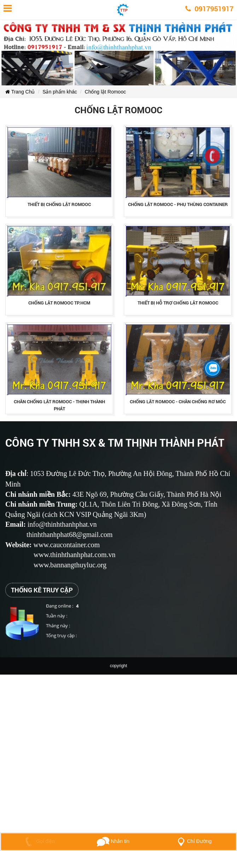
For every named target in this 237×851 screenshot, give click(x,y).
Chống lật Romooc (105, 92)
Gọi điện (38, 841)
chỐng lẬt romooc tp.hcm (59, 303)
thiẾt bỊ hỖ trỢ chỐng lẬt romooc (178, 303)
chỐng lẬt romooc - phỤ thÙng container (178, 204)
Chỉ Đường (193, 841)
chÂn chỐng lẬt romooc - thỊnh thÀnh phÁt (59, 405)
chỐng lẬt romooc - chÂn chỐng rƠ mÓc (178, 401)
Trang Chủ (20, 92)
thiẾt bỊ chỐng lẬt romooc (59, 204)
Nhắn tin (113, 841)
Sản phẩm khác (59, 92)
